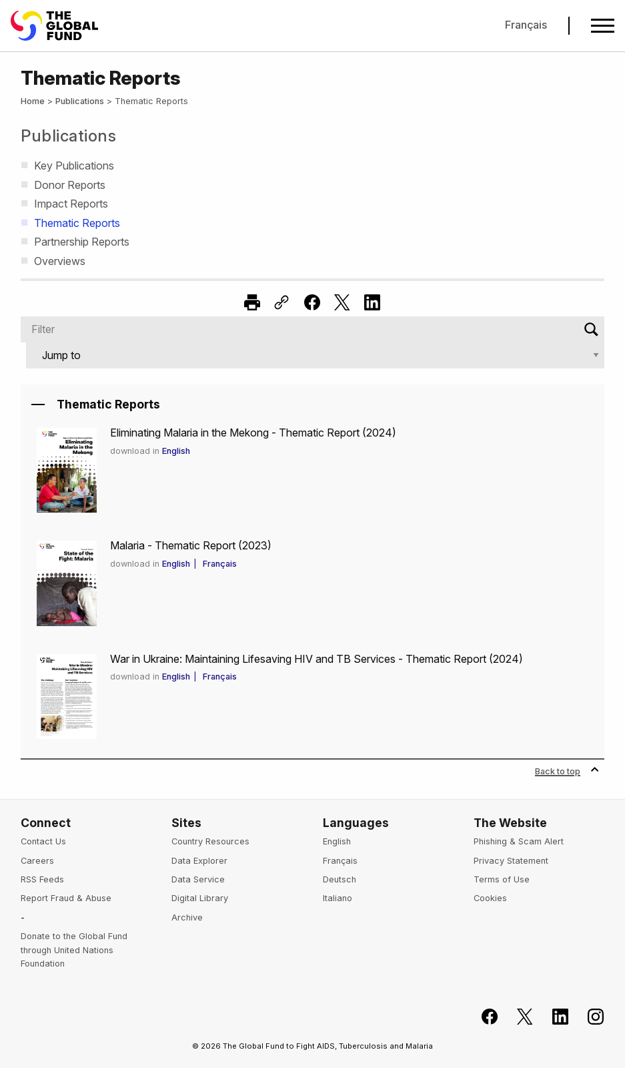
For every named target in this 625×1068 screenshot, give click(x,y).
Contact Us (43, 841)
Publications (79, 101)
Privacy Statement (511, 861)
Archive (187, 917)
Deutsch (339, 879)
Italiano (337, 898)
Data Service (198, 879)
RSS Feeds (42, 879)
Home (33, 101)
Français (526, 24)
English (179, 451)
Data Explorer (199, 861)
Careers (37, 861)
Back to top (567, 771)
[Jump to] (315, 355)
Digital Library (199, 898)
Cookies (490, 898)
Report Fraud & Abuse (66, 898)
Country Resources (210, 841)
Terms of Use (502, 879)
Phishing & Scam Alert (519, 841)
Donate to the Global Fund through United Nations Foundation (74, 950)
